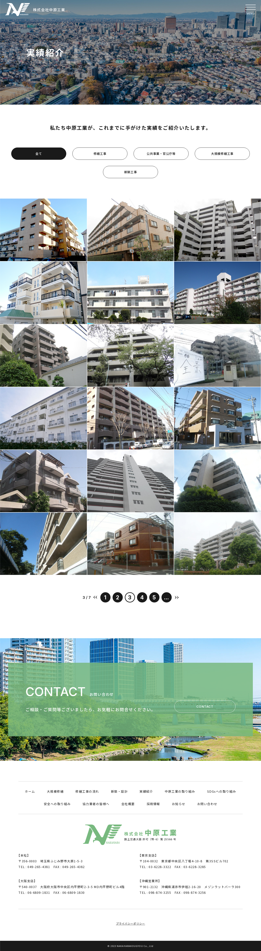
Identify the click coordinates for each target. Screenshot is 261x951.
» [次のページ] (176, 597)
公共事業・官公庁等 (161, 153)
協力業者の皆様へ (96, 804)
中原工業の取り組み (180, 791)
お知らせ (178, 804)
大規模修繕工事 (222, 153)
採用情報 (153, 804)
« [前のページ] (95, 597)
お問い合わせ (207, 804)
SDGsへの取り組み (221, 791)
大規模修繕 (55, 791)
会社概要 (128, 804)
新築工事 (130, 172)
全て (38, 153)
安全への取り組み (57, 804)
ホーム (30, 791)
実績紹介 (146, 791)
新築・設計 (119, 791)
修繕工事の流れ (87, 791)
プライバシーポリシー (130, 923)
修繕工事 (100, 153)
